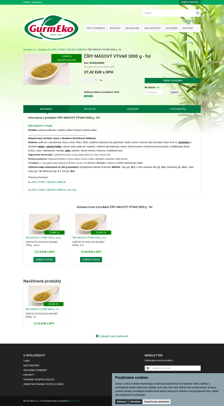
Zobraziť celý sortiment (112, 336)
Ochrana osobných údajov (39, 379)
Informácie (46, 109)
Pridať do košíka (172, 80)
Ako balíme (132, 28)
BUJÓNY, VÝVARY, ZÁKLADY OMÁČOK (67, 49)
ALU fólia (72, 190)
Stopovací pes (178, 109)
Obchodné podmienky (35, 370)
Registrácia (37, 2)
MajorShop (74, 401)
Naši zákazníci (31, 365)
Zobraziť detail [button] (44, 259)
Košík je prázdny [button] (189, 2)
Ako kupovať (152, 28)
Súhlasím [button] (121, 401)
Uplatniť (174, 92)
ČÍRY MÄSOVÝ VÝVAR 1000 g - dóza (43, 237)
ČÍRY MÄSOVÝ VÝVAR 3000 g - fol (42, 309)
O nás (26, 361)
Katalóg (43, 49)
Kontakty (28, 375)
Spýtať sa (90, 109)
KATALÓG (115, 28)
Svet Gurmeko (95, 28)
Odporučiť (133, 109)
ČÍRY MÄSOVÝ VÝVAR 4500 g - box (89, 237)
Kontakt (188, 28)
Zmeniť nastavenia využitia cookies (43, 384)
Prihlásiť (26, 2)
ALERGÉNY (172, 28)
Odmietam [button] (135, 401)
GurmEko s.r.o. (30, 49)
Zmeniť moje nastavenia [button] (156, 401)
